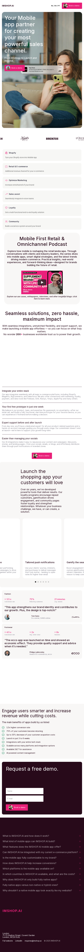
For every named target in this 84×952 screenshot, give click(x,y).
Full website (8, 941)
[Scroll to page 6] (48, 582)
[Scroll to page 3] (40, 582)
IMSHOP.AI (12, 911)
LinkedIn (18, 941)
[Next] (58, 282)
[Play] (42, 282)
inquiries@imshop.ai (33, 941)
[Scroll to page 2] (38, 582)
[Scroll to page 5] (46, 582)
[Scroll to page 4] (43, 582)
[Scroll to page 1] (36, 582)
